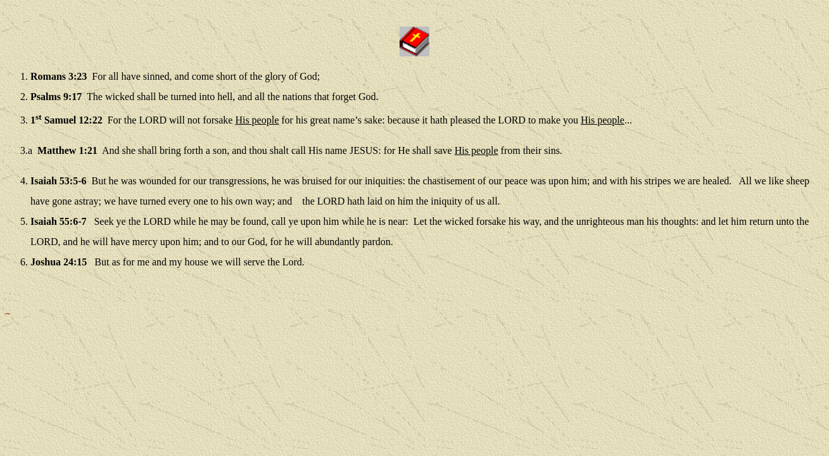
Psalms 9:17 (56, 96)
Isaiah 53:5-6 (58, 180)
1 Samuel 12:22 (66, 120)
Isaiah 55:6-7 (58, 221)
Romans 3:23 (58, 76)
